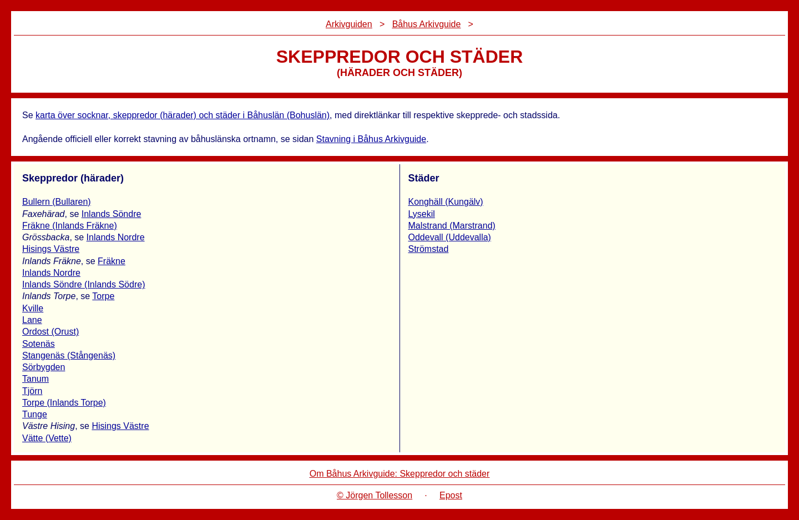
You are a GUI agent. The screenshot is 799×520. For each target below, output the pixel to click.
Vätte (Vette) (47, 438)
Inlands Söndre (111, 214)
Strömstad (428, 249)
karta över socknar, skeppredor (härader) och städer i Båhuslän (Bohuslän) (183, 115)
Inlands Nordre (116, 237)
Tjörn (32, 391)
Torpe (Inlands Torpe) (64, 402)
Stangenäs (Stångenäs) (68, 355)
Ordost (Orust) (50, 331)
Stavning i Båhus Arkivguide (371, 139)
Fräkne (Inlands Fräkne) (69, 225)
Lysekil (421, 214)
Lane (32, 320)
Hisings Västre (50, 249)
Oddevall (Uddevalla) (449, 237)
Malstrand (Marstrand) (451, 225)
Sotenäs (38, 344)
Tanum (35, 378)
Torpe (103, 296)
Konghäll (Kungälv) (445, 201)
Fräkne (111, 261)
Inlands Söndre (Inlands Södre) (83, 284)
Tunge (34, 414)
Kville (32, 308)
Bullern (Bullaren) (56, 201)
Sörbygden (43, 367)
